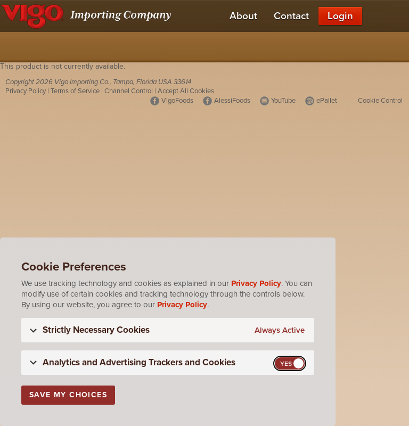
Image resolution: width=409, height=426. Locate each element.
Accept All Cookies (186, 91)
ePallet (326, 100)
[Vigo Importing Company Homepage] (87, 16)
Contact (291, 16)
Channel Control (128, 91)
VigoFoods (177, 100)
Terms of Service (75, 91)
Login (340, 16)
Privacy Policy (25, 91)
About (243, 16)
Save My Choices (68, 394)
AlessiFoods (232, 100)
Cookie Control (380, 100)
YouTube (283, 100)
